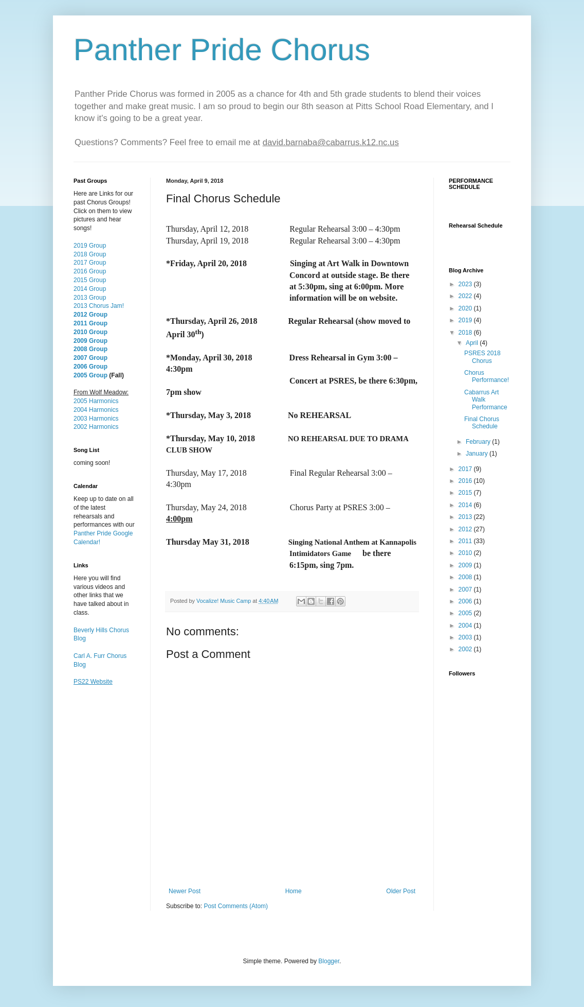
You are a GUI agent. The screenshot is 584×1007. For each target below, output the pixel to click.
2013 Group (90, 297)
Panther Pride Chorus (222, 49)
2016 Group (90, 271)
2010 (466, 553)
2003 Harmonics (96, 418)
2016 (466, 480)
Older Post (400, 891)
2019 (466, 320)
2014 (466, 505)
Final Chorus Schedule (481, 422)
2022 (466, 296)
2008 (466, 577)
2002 (466, 649)
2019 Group (90, 245)
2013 (466, 516)
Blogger (328, 961)
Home (293, 891)
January (477, 453)
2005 (466, 613)
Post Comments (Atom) (236, 906)
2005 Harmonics (96, 401)
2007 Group (90, 357)
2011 (466, 541)
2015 (466, 492)
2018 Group (90, 254)
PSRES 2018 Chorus (482, 357)
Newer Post (184, 891)
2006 (466, 601)
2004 (466, 625)
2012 (466, 529)
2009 (466, 565)
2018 (466, 332)
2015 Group (90, 280)
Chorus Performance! (486, 376)
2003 (466, 637)
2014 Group (90, 288)
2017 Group (90, 262)
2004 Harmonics (96, 409)
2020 (466, 308)
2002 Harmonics (96, 426)
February (479, 441)
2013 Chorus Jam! (99, 305)
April (473, 342)
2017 (466, 469)
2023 (466, 284)
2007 (466, 589)
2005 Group (90, 375)
